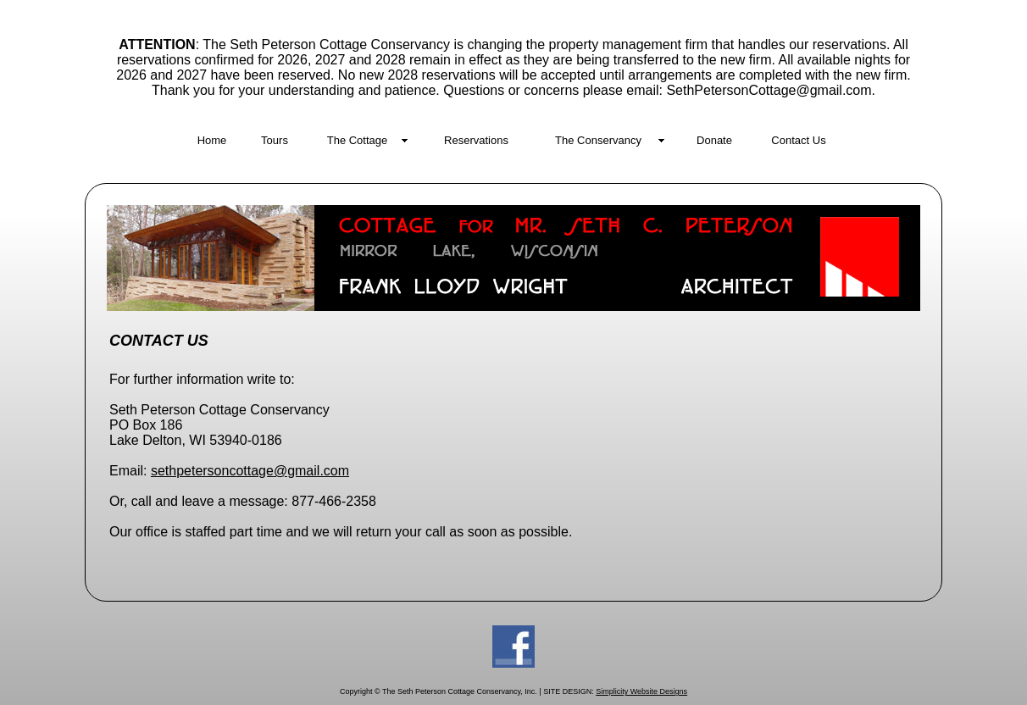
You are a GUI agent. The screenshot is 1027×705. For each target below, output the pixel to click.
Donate (714, 140)
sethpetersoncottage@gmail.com (250, 471)
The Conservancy (598, 140)
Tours (274, 140)
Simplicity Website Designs (641, 691)
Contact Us (798, 140)
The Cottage (357, 140)
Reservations (476, 140)
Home (212, 140)
